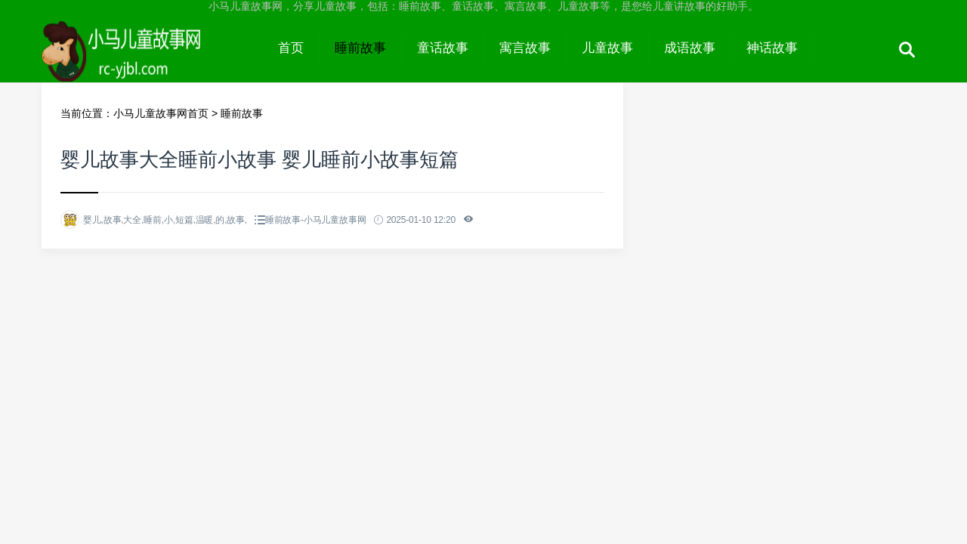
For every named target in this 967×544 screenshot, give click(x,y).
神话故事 (772, 48)
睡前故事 (360, 48)
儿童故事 (607, 48)
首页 (291, 48)
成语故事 (689, 48)
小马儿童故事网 (152, 62)
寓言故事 (525, 48)
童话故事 (442, 48)
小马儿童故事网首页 (161, 113)
